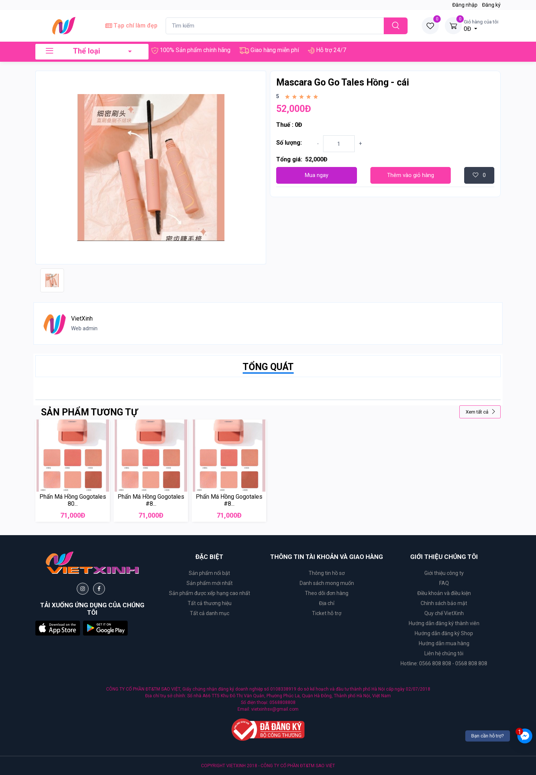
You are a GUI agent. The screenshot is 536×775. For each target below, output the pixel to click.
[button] (57, 627)
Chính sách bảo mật (444, 603)
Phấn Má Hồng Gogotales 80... (72, 500)
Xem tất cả (481, 412)
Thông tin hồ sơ (327, 573)
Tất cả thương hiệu (210, 603)
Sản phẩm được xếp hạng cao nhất (209, 593)
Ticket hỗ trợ (326, 613)
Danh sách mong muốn (327, 583)
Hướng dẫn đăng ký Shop (444, 633)
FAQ (444, 583)
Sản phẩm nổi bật (209, 573)
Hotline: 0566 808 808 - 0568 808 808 (444, 663)
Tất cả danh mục (209, 613)
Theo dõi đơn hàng (326, 593)
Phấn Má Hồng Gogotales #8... (151, 500)
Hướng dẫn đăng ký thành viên (444, 623)
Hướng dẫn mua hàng (444, 643)
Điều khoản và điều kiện (444, 593)
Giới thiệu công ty (444, 573)
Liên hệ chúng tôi (443, 653)
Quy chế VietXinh (444, 613)
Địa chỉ (326, 603)
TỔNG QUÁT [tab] (268, 366)
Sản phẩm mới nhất (209, 583)
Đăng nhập (465, 5)
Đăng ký (491, 5)
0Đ (481, 25)
